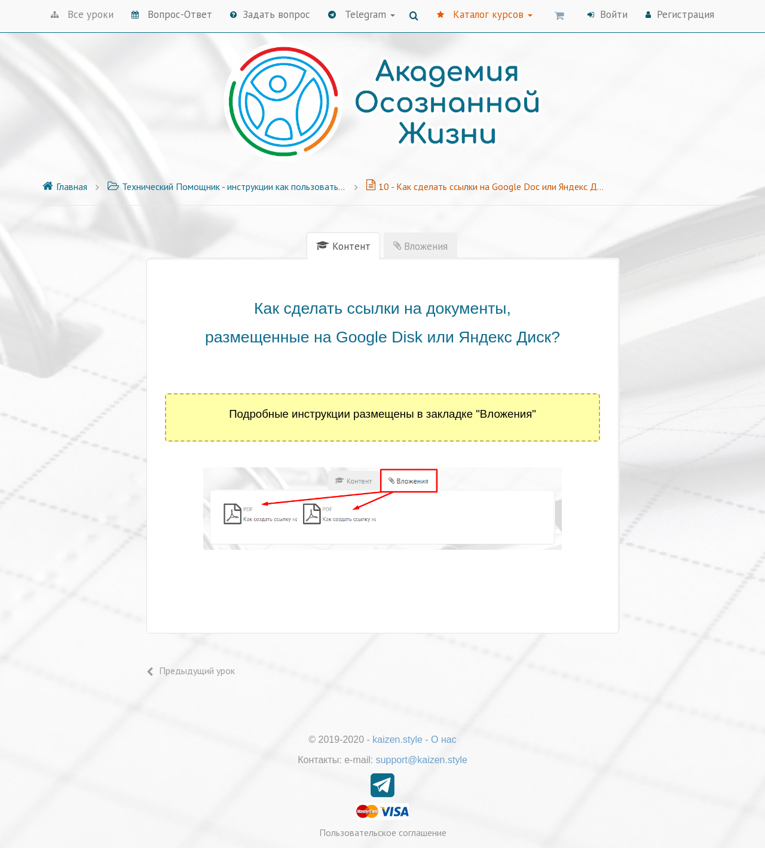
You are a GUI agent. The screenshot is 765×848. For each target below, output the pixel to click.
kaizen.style (397, 739)
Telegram (361, 14)
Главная (64, 186)
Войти (607, 14)
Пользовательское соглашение (382, 832)
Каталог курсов (485, 14)
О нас (444, 739)
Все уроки (82, 14)
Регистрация (679, 14)
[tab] (343, 245)
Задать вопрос (270, 14)
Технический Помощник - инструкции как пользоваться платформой (226, 186)
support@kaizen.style (421, 760)
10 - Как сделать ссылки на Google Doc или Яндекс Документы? (485, 186)
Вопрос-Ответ (171, 14)
